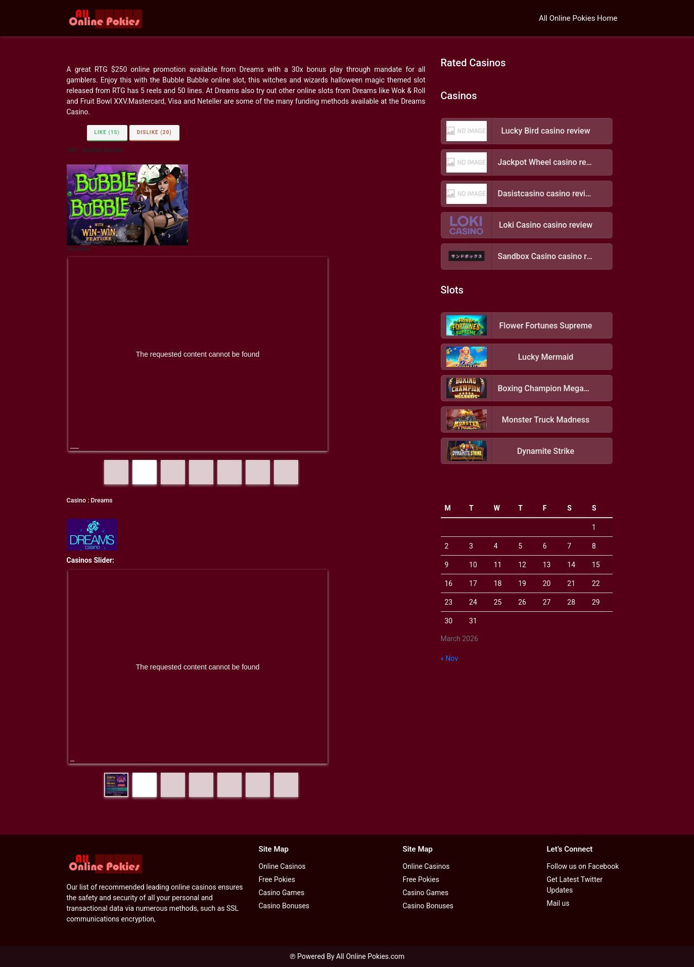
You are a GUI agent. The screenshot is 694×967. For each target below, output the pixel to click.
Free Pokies (277, 879)
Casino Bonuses (284, 906)
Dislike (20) (154, 132)
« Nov (449, 658)
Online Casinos (282, 866)
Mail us (558, 903)
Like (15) (107, 132)
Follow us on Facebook (583, 866)
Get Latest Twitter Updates (575, 884)
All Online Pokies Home (578, 18)
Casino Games (282, 893)
